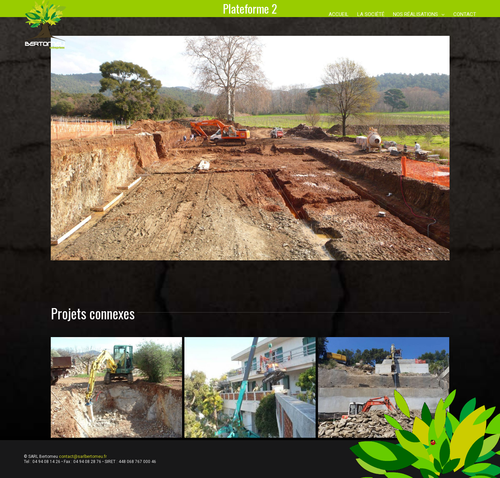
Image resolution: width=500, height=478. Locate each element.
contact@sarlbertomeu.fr (83, 456)
